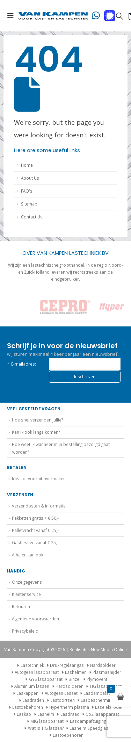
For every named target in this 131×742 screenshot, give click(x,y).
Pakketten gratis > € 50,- (35, 518)
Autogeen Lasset (61, 693)
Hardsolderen (69, 686)
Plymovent (97, 679)
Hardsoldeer (103, 665)
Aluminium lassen (31, 686)
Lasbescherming (97, 700)
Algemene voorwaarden (35, 618)
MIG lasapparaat (47, 721)
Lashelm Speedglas (89, 728)
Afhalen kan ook (27, 554)
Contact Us (32, 216)
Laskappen (27, 693)
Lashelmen (76, 672)
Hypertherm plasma (69, 707)
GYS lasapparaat (46, 679)
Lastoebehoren (27, 707)
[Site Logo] (53, 16)
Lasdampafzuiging (101, 693)
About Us (30, 178)
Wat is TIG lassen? (46, 728)
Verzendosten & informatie (39, 506)
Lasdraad (70, 714)
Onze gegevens (27, 582)
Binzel (74, 679)
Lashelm (45, 714)
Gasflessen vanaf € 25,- (35, 542)
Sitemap (29, 204)
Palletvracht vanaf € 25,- (35, 530)
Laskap (24, 714)
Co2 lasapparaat (102, 714)
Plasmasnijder (107, 672)
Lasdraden (33, 700)
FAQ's (26, 191)
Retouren (21, 606)
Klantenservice (26, 594)
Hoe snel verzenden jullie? (37, 420)
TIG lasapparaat (105, 686)
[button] (12, 16)
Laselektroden (109, 707)
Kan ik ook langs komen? (36, 432)
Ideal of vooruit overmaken (39, 478)
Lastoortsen (62, 700)
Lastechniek (29, 665)
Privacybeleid (25, 631)
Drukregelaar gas (67, 665)
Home (27, 165)
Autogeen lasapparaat (37, 672)
